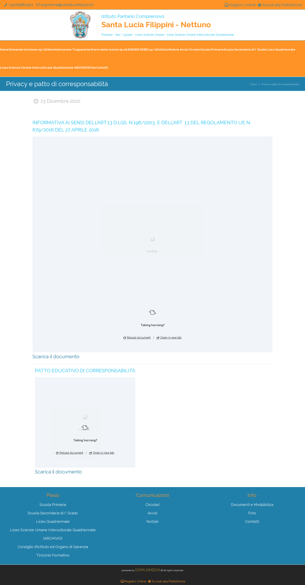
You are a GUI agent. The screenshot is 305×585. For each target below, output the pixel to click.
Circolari (152, 505)
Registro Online (240, 5)
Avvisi (152, 513)
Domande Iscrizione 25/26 (28, 49)
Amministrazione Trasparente (68, 49)
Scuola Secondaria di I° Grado (245, 49)
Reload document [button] (136, 337)
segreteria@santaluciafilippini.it (64, 5)
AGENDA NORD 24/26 (142, 49)
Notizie (152, 521)
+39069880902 (18, 5)
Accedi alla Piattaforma (279, 5)
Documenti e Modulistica (252, 505)
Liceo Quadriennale (280, 49)
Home (4, 49)
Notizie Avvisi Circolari (185, 49)
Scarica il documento (56, 356)
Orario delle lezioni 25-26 (108, 49)
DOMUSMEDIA (147, 570)
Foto (92, 67)
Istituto (163, 49)
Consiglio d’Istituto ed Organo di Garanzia (53, 547)
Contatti (102, 67)
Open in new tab (169, 337)
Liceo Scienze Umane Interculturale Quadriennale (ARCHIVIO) (44, 67)
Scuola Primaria (212, 49)
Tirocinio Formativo (52, 555)
